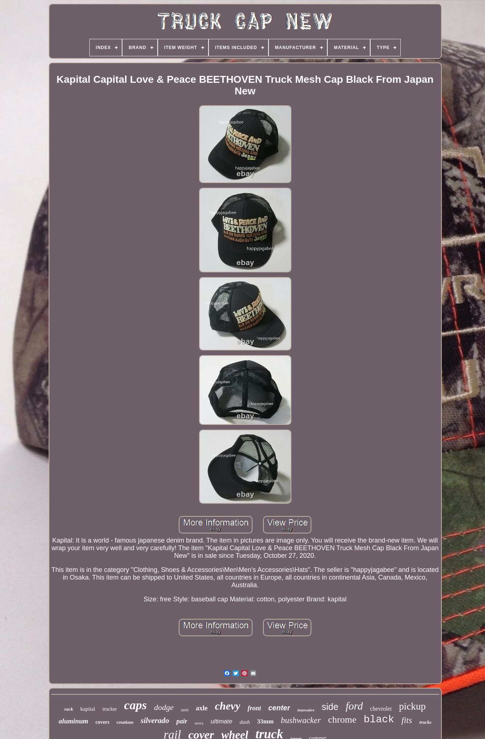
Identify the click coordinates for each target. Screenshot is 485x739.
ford (354, 706)
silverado (155, 720)
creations (125, 722)
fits (406, 720)
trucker (109, 709)
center (279, 708)
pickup (412, 706)
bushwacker (301, 720)
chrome (342, 719)
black (379, 719)
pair (181, 721)
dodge (164, 707)
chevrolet (381, 709)
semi (185, 710)
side (330, 707)
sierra (198, 723)
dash (244, 722)
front (254, 708)
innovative (306, 710)
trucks (425, 722)
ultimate (222, 721)
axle (202, 708)
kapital (87, 709)
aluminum (73, 721)
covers (102, 722)
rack (68, 709)
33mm (265, 721)
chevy (228, 706)
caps (135, 705)
